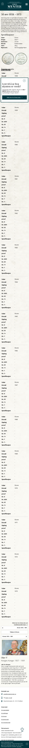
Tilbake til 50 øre (14, 632)
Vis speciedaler (5, 710)
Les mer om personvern (7, 740)
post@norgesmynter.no (9, 694)
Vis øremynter (5, 719)
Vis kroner (4, 716)
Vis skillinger (4, 713)
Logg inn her (5, 89)
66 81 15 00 (8, 698)
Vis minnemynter (5, 722)
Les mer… (19, 746)
